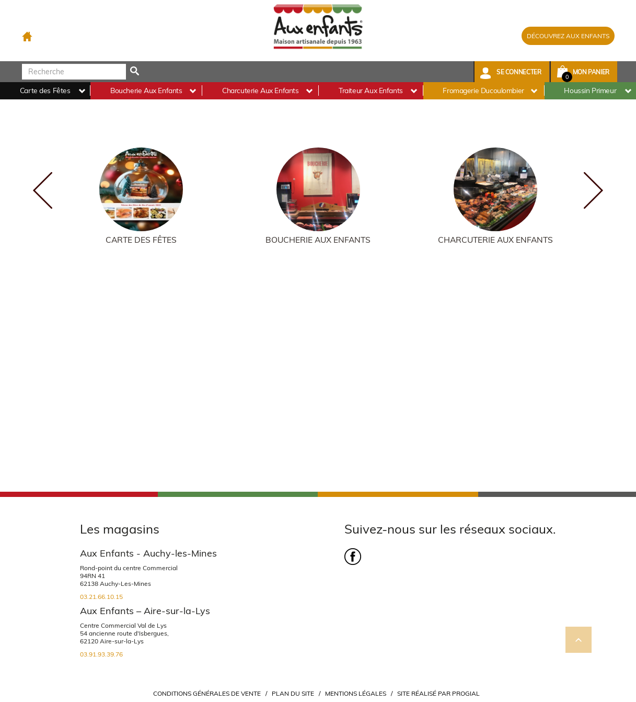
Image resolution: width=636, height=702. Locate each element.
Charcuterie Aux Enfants (495, 239)
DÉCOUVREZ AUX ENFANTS (568, 36)
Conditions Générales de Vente (207, 693)
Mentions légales (355, 693)
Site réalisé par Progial (438, 693)
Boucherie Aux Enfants (318, 239)
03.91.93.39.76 (101, 654)
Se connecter (518, 72)
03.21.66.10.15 (101, 597)
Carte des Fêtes (141, 239)
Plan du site (293, 693)
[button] (512, 71)
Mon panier (591, 72)
